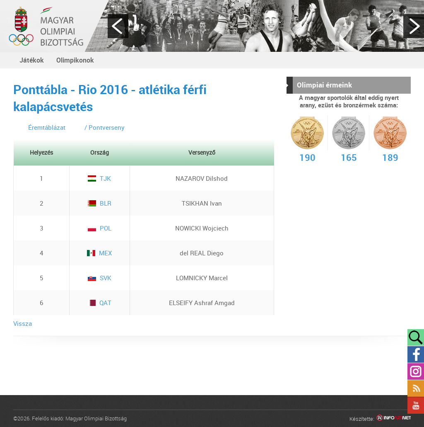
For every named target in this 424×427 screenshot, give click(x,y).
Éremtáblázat (46, 127)
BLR (99, 203)
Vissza (22, 323)
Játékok (31, 60)
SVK (99, 278)
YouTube (415, 405)
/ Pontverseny (104, 127)
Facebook (415, 354)
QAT (99, 302)
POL (99, 228)
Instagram (415, 371)
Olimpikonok (75, 60)
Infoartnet (393, 419)
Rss (415, 388)
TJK (99, 178)
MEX (99, 253)
